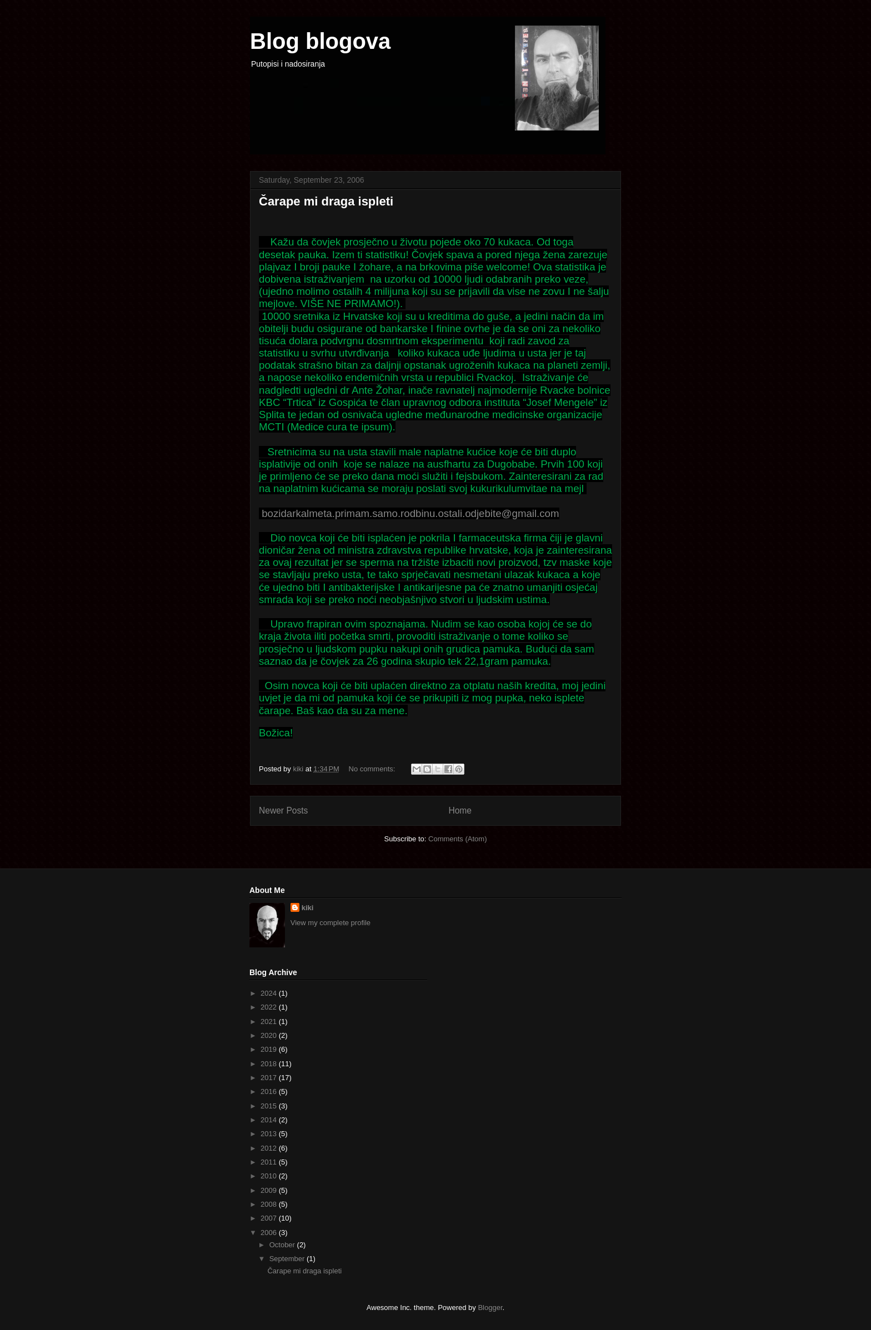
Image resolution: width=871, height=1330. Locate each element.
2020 (270, 1035)
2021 (270, 1021)
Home (460, 810)
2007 (270, 1218)
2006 (270, 1232)
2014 (270, 1120)
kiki (308, 908)
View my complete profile (331, 923)
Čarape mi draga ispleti (326, 201)
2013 (270, 1134)
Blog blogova (320, 41)
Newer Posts (283, 810)
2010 (270, 1176)
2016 (270, 1091)
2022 (270, 1007)
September (288, 1258)
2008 (270, 1204)
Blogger (490, 1307)
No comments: (373, 769)
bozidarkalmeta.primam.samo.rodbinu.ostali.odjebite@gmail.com (410, 513)
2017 (270, 1077)
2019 (270, 1049)
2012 (270, 1148)
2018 (270, 1064)
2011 (270, 1162)
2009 (270, 1190)
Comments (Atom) (457, 839)
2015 (270, 1106)
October (283, 1245)
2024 (270, 993)
